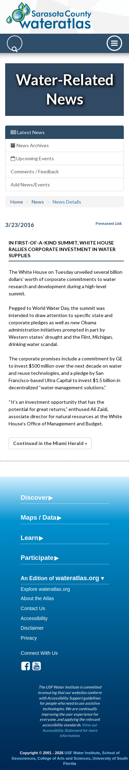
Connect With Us (39, 653)
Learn (29, 537)
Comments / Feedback (35, 171)
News (38, 202)
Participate (37, 557)
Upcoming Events (32, 158)
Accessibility (34, 618)
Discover (34, 497)
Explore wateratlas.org (45, 589)
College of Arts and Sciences (63, 758)
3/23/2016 (19, 224)
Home (16, 202)
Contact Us (33, 608)
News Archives (30, 145)
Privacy (29, 638)
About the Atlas (37, 598)
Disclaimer (32, 628)
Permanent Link (109, 223)
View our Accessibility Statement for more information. (69, 730)
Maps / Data (38, 517)
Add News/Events (30, 184)
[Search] (14, 43)
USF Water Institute (82, 753)
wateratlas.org (77, 578)
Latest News (28, 132)
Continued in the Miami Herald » (50, 443)
